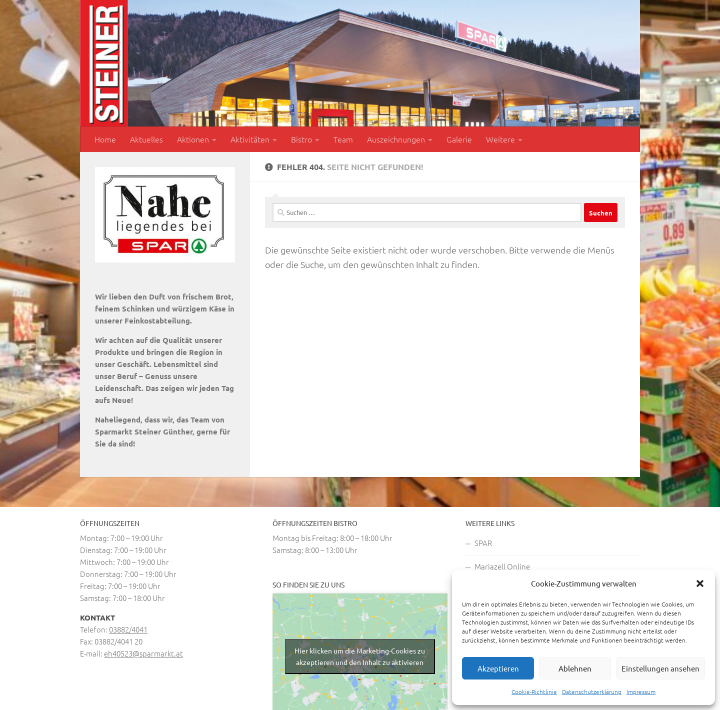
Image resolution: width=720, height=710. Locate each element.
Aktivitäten (250, 139)
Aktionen (193, 139)
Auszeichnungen (396, 139)
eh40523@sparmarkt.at (143, 653)
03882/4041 (128, 629)
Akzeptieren (498, 668)
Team (343, 139)
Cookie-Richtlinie (534, 692)
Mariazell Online (502, 566)
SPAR (483, 543)
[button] (700, 583)
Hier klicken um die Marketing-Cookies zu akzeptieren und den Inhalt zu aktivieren (359, 656)
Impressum (641, 692)
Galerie (459, 139)
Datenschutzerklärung (592, 692)
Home (105, 139)
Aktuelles (146, 139)
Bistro (301, 139)
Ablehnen (575, 668)
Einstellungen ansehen (661, 668)
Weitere (500, 139)
